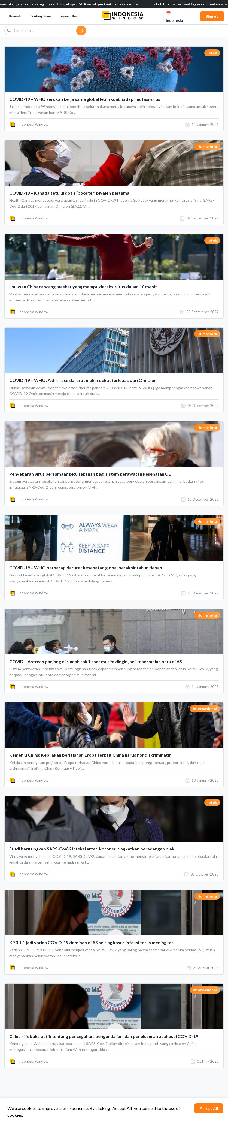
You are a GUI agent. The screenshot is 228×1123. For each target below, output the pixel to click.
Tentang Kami (40, 16)
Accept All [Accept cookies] (209, 1108)
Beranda (15, 16)
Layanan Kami (69, 16)
